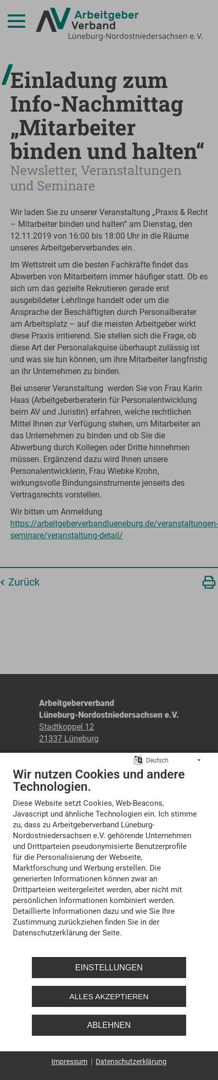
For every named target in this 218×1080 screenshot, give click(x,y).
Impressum (69, 1061)
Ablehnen (109, 1025)
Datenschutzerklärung (131, 1061)
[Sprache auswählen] (138, 760)
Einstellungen (108, 967)
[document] (109, 860)
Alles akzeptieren (109, 996)
